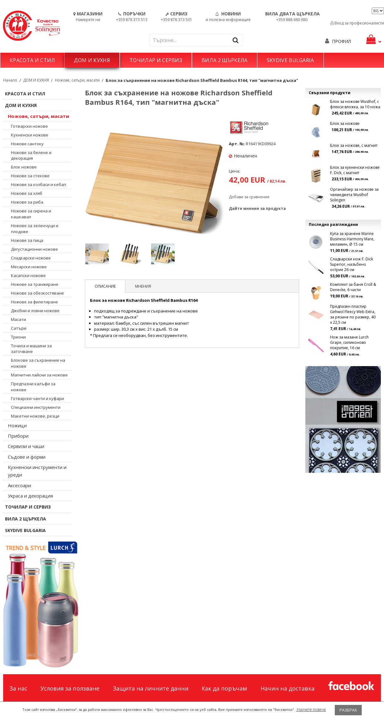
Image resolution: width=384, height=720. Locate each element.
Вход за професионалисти (357, 23)
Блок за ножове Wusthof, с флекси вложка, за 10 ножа (355, 104)
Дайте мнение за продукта (257, 208)
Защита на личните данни (150, 688)
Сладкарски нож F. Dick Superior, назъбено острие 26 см (351, 264)
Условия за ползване (69, 688)
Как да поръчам (224, 688)
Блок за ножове (345, 123)
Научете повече (311, 709)
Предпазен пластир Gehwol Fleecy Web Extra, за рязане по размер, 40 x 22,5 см (353, 314)
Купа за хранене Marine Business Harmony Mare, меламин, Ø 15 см (352, 239)
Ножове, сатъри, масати (77, 80)
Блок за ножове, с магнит (353, 145)
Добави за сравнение (249, 197)
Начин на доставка (287, 688)
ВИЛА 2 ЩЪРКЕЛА (224, 60)
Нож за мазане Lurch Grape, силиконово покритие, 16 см (349, 342)
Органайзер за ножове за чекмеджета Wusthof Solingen (354, 195)
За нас (18, 688)
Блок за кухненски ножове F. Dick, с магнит (355, 170)
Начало (10, 80)
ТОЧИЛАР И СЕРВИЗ (155, 60)
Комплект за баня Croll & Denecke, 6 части (353, 287)
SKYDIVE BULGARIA (290, 60)
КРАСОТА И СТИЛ (32, 60)
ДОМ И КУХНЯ (92, 60)
